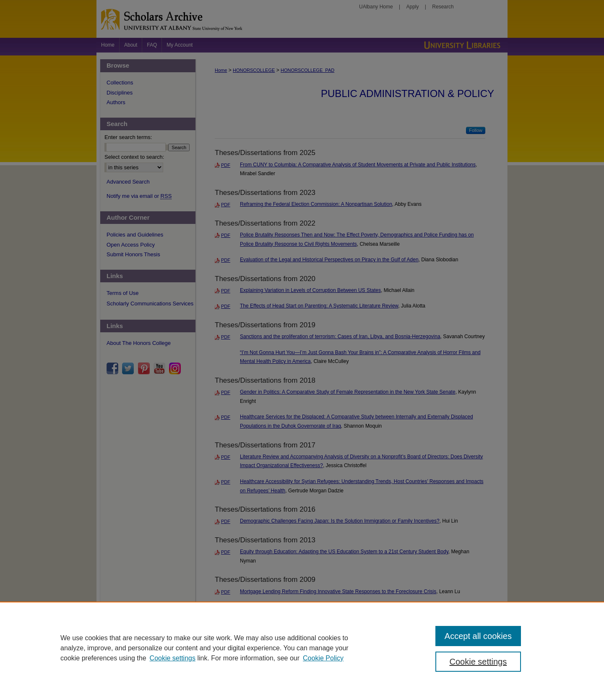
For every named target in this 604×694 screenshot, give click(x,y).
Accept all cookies (478, 636)
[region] (302, 648)
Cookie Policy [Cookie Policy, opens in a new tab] (323, 658)
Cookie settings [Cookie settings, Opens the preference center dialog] (478, 661)
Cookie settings (172, 658)
